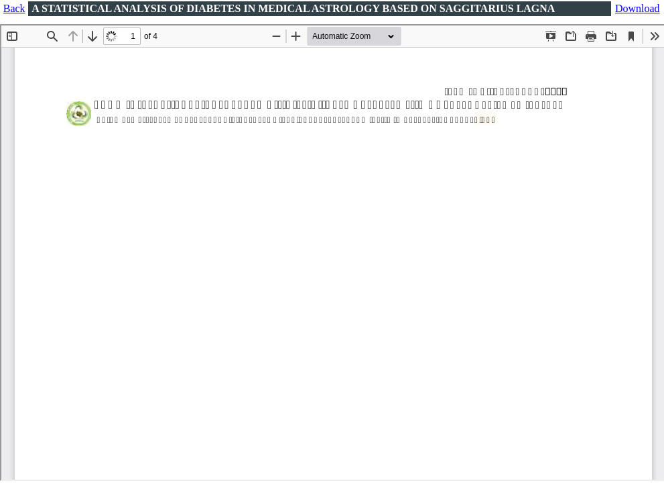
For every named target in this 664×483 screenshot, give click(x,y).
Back (14, 8)
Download (637, 8)
